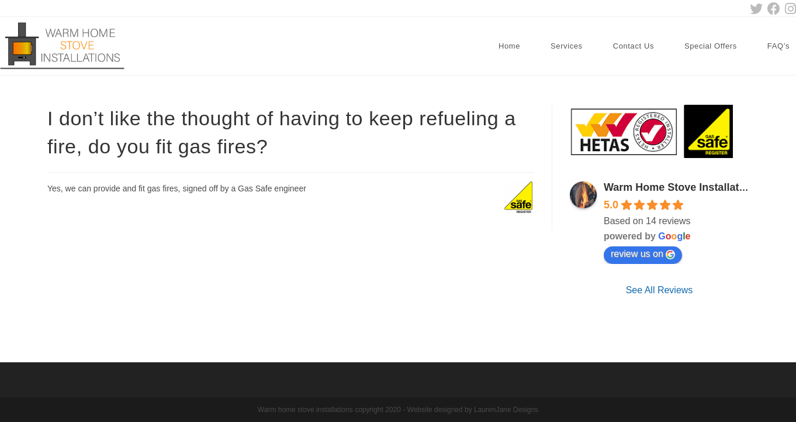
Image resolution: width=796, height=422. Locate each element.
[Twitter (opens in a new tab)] (756, 8)
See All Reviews (659, 290)
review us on (643, 254)
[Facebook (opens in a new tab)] (774, 8)
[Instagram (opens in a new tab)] (789, 8)
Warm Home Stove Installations (682, 187)
